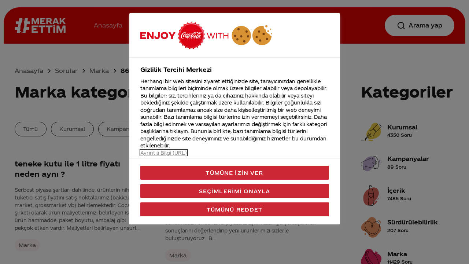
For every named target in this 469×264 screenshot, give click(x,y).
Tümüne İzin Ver (234, 172)
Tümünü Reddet (235, 209)
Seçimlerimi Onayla (234, 191)
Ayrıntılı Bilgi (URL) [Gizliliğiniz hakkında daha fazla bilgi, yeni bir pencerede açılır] (163, 152)
